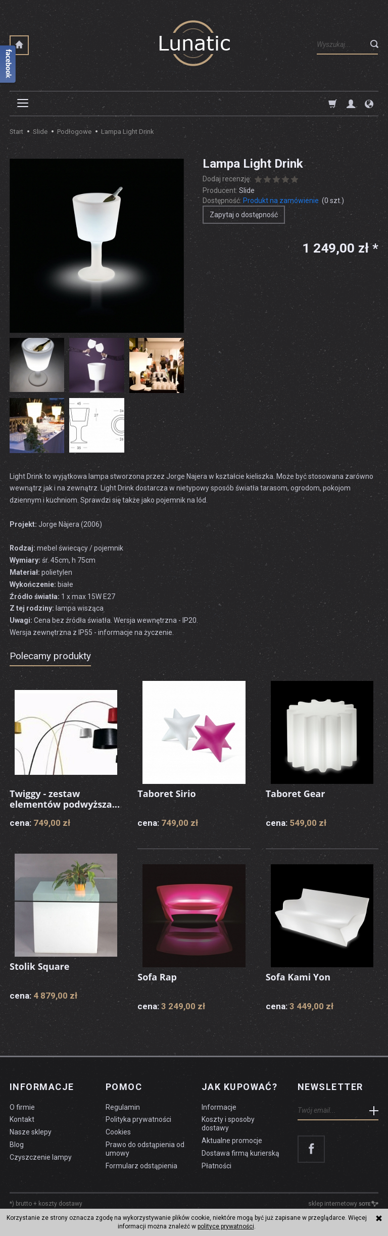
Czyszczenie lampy (41, 1157)
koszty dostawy (60, 1203)
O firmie (22, 1107)
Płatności (216, 1166)
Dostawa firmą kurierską (240, 1153)
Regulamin (123, 1107)
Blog (17, 1145)
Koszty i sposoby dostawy (228, 1123)
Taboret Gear (295, 793)
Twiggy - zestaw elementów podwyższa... (65, 799)
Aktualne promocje (232, 1140)
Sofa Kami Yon (298, 977)
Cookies (118, 1132)
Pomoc (124, 1087)
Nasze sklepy (31, 1132)
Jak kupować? (239, 1087)
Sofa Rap (157, 977)
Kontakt (22, 1119)
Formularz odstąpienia (141, 1166)
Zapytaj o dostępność (244, 215)
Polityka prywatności (138, 1119)
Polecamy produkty (50, 656)
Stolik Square (40, 966)
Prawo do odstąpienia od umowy (145, 1149)
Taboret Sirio (166, 793)
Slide (247, 190)
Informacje (42, 1087)
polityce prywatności (226, 1226)
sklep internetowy (343, 1203)
